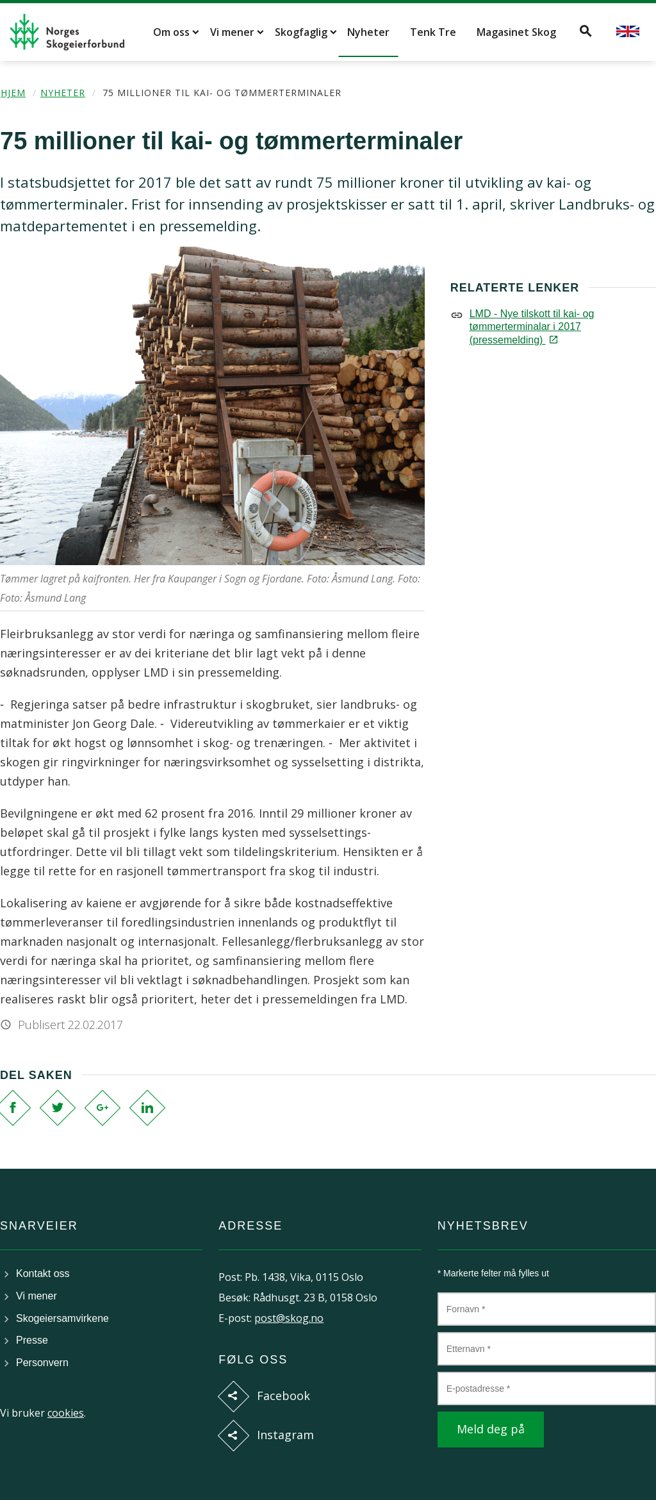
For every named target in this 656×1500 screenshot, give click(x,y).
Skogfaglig (301, 32)
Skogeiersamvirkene (62, 1318)
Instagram (285, 1434)
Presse (32, 1340)
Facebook (283, 1395)
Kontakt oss (43, 1273)
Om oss (171, 32)
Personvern (42, 1362)
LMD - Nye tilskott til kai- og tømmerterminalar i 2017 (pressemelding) (532, 326)
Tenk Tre (433, 32)
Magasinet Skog (516, 32)
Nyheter (368, 32)
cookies (65, 1413)
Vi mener (232, 32)
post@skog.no (289, 1318)
